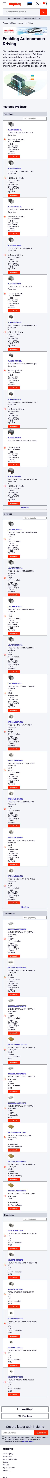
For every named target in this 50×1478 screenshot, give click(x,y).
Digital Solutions (9, 1468)
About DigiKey (8, 1454)
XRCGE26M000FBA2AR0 (17, 929)
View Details (13, 157)
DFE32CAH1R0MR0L (15, 799)
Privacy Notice (27, 1441)
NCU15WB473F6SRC (15, 1260)
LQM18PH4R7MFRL (15, 683)
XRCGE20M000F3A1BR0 (17, 1074)
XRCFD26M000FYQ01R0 (17, 1132)
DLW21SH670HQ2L (15, 322)
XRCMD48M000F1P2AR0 (17, 1045)
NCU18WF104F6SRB (15, 1377)
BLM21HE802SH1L (15, 245)
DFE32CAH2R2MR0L (15, 876)
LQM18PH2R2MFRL (15, 606)
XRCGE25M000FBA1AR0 (17, 968)
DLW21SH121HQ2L (15, 399)
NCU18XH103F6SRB (15, 1319)
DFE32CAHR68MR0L (15, 760)
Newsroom (7, 1470)
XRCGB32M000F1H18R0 (17, 1103)
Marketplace (7, 1457)
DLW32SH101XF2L (15, 438)
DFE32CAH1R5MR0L (15, 838)
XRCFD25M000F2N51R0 (17, 1162)
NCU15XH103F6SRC (15, 1231)
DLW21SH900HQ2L (15, 361)
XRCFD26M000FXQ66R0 (17, 1191)
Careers (5, 1462)
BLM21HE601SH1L (15, 130)
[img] (15, 5)
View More (25, 507)
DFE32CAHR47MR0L (15, 722)
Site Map (6, 1465)
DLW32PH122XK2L (15, 476)
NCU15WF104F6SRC (15, 1289)
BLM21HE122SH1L (15, 168)
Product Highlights (9, 23)
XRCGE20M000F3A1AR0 (17, 1006)
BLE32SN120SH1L (14, 284)
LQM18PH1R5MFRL (15, 568)
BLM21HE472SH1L (15, 207)
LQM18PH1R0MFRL (15, 529)
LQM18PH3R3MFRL (15, 645)
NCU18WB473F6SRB (15, 1348)
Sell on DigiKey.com (10, 1459)
